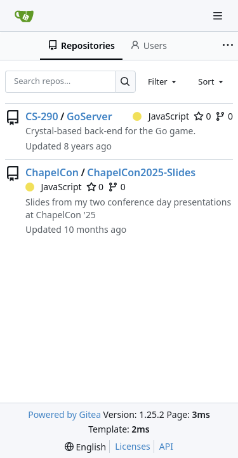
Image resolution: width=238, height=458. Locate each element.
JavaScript (161, 116)
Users (148, 45)
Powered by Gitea (64, 414)
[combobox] (163, 81)
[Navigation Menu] (219, 15)
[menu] (85, 447)
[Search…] (125, 82)
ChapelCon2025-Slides (141, 172)
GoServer (89, 116)
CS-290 (41, 116)
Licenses (132, 446)
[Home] (24, 15)
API (166, 446)
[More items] (228, 46)
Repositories (81, 45)
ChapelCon (52, 172)
